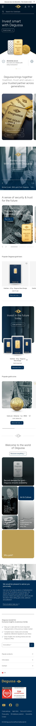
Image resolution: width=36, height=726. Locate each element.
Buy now (8, 219)
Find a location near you (11, 604)
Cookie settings (6, 711)
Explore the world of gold (14, 130)
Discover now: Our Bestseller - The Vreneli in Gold (18, 2)
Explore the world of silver (15, 135)
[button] (26, 263)
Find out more (18, 169)
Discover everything (18, 454)
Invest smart (8, 30)
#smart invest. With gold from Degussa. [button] (15, 187)
